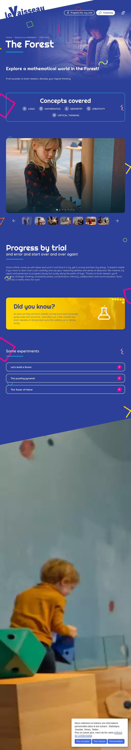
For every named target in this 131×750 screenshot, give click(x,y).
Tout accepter (83, 741)
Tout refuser (99, 741)
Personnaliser (116, 741)
